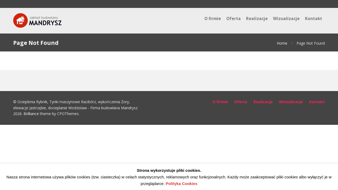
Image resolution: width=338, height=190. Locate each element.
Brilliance (31, 113)
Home (282, 43)
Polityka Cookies (182, 183)
